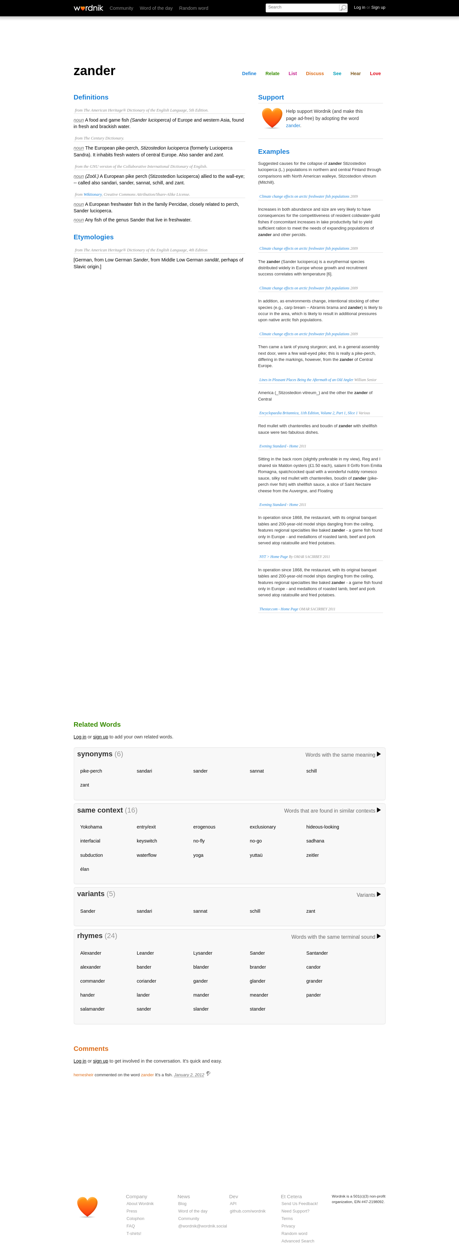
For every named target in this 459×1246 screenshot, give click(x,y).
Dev (233, 1196)
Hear (356, 73)
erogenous (204, 826)
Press (132, 1211)
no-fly (199, 840)
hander (87, 995)
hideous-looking (322, 826)
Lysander (202, 953)
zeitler (312, 855)
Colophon (136, 1218)
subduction (91, 855)
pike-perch (91, 771)
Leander (145, 953)
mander (201, 995)
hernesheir (84, 1074)
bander (144, 967)
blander (201, 967)
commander (92, 981)
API (233, 1203)
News (184, 1196)
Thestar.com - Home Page (279, 609)
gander (200, 981)
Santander (317, 953)
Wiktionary (92, 194)
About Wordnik (140, 1203)
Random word (194, 8)
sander (200, 771)
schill (311, 771)
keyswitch (147, 840)
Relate (272, 73)
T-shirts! (134, 1233)
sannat (257, 771)
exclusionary (263, 826)
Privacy (288, 1226)
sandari (144, 771)
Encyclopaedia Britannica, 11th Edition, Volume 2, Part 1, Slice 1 (309, 413)
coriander (146, 981)
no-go (256, 840)
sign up (100, 736)
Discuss (315, 73)
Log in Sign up (370, 7)
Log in (80, 736)
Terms (287, 1218)
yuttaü (256, 855)
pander (313, 995)
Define (249, 73)
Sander (87, 911)
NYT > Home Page (274, 557)
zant (84, 785)
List (293, 73)
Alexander (90, 953)
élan (84, 869)
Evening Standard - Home (279, 446)
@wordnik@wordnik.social (202, 1226)
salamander (92, 1009)
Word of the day (156, 8)
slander (201, 1009)
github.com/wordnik (248, 1211)
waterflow (147, 855)
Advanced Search (298, 1241)
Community (122, 8)
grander (314, 981)
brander (258, 967)
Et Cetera (291, 1196)
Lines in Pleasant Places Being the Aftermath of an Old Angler (306, 380)
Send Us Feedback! (300, 1203)
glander (257, 981)
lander (143, 995)
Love (375, 73)
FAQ (131, 1226)
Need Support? (296, 1211)
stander (257, 1009)
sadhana (315, 840)
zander (293, 125)
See (337, 73)
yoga (198, 855)
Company (136, 1196)
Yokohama (91, 826)
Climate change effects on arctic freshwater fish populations (305, 196)
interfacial (90, 840)
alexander (90, 967)
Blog (182, 1203)
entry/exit (146, 826)
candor (313, 967)
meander (259, 995)
